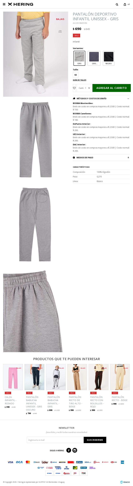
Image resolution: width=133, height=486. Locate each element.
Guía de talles (79, 80)
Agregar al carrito (111, 88)
